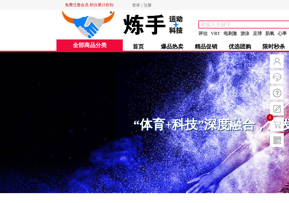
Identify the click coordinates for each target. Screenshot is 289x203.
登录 (136, 5)
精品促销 (206, 46)
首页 (138, 46)
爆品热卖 (172, 46)
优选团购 (240, 46)
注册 (148, 5)
